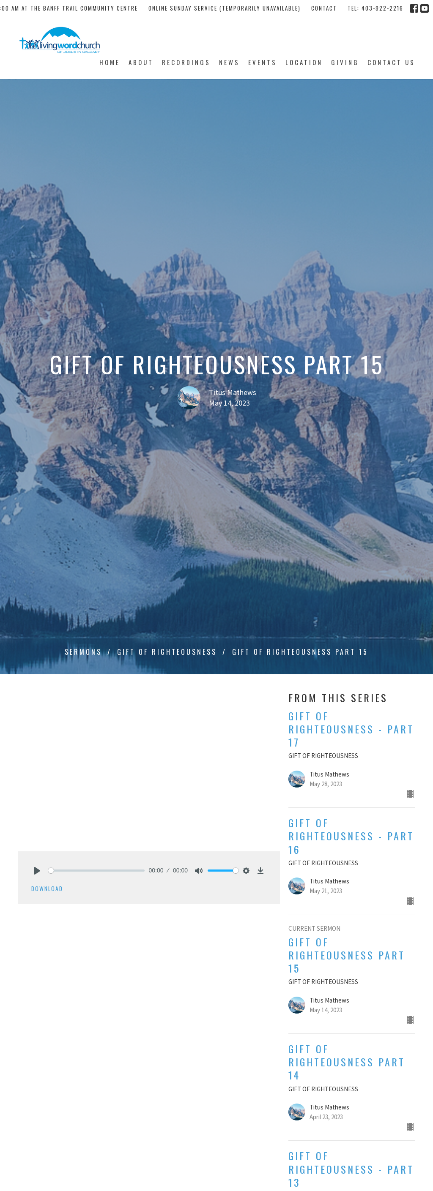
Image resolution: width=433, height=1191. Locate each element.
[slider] (96, 871)
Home (109, 62)
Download (47, 888)
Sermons (83, 652)
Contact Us (391, 62)
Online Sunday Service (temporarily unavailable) (224, 8)
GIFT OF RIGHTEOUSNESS (167, 652)
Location (304, 62)
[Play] (37, 871)
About (141, 62)
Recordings (186, 62)
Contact (324, 8)
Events (262, 62)
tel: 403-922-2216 (375, 8)
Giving (345, 62)
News (229, 62)
